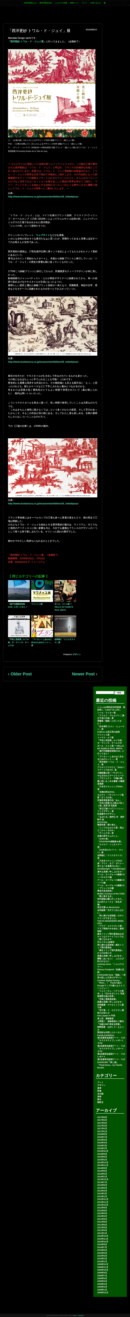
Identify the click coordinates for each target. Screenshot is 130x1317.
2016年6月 (102, 1140)
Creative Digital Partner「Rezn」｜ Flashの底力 (109, 981)
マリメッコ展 (37, 604)
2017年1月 (102, 1131)
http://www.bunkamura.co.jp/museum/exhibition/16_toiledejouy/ (43, 196)
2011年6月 (102, 1225)
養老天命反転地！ (105, 891)
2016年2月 (102, 1148)
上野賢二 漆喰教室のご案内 (110, 1021)
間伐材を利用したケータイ (109, 1032)
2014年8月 (102, 1168)
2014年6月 (102, 1171)
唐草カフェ (74, 3)
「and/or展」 (103, 839)
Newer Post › (84, 674)
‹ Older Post (20, 674)
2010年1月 (102, 1261)
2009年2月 (102, 1287)
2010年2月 (102, 1258)
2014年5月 (102, 1174)
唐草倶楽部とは (30, 3)
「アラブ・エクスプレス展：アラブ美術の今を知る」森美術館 (110, 928)
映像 (99, 1091)
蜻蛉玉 (100, 1102)
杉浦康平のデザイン (106, 814)
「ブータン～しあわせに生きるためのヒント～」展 (41, 642)
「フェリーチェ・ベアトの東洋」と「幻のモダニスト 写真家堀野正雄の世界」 (110, 993)
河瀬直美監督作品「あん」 (109, 800)
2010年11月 (102, 1239)
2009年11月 (102, 1267)
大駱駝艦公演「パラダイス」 (110, 773)
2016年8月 (102, 1134)
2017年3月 (102, 1126)
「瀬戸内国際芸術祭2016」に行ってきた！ (17, 605)
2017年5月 (102, 1123)
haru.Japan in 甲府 (106, 1015)
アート (100, 1082)
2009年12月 (102, 1264)
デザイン (77, 654)
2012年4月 (102, 1216)
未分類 (100, 1094)
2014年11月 (102, 1165)
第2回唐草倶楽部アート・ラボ (111, 1059)
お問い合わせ (95, 3)
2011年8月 (102, 1222)
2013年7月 (102, 1182)
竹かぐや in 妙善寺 (105, 942)
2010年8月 (102, 1244)
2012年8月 (102, 1210)
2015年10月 (102, 1151)
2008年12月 (102, 1292)
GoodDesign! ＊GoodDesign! (111, 869)
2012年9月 (102, 1207)
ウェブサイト (43, 235)
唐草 (99, 1088)
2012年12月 (102, 1199)
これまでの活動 (61, 3)
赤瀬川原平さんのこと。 (108, 836)
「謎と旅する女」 (105, 896)
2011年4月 (102, 1230)
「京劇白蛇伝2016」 (106, 792)
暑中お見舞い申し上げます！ (110, 872)
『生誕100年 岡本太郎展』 (109, 1024)
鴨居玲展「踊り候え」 (107, 825)
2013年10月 (102, 1179)
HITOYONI (102, 822)
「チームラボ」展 (105, 833)
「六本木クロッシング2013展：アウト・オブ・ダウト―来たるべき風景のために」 (110, 863)
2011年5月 (102, 1227)
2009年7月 (102, 1275)
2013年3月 (102, 1191)
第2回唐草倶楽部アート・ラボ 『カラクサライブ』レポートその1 (111, 1048)
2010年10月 (102, 1241)
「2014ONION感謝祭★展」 (110, 841)
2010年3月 (102, 1256)
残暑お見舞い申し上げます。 (110, 956)
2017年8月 (102, 1117)
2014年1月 (102, 1176)
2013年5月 (102, 1188)
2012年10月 (102, 1205)
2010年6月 (102, 1250)
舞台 (99, 1099)
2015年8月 (102, 1154)
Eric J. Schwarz (78, 1315)
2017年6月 (102, 1120)
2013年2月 (102, 1193)
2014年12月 (102, 1162)
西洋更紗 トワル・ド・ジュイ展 (26, 41)
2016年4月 (102, 1142)
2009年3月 (102, 1284)
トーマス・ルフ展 (105, 737)
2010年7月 (102, 1247)
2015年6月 (102, 1157)
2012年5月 (102, 1213)
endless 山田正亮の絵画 (108, 732)
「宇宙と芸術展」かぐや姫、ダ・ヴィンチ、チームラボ (18, 642)
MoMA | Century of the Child (110, 894)
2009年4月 (102, 1281)
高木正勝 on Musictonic (108, 907)
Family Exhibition (105, 1035)
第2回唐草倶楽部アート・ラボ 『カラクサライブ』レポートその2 (111, 1040)
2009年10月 (102, 1270)
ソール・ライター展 (106, 713)
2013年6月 (102, 1185)
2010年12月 (102, 1236)
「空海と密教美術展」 (107, 999)
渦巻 (99, 1096)
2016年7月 (102, 1137)
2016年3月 (102, 1145)
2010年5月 (102, 1253)
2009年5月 (102, 1278)
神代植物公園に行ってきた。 (110, 899)
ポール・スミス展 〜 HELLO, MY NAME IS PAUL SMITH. (63, 607)
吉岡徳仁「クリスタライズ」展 (64, 640)
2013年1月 (102, 1196)
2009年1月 (102, 1290)
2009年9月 (102, 1273)
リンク (84, 3)
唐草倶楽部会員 (46, 3)
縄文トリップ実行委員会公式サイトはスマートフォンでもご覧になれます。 (110, 936)
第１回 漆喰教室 (105, 1018)
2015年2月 (102, 1159)
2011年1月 (102, 1233)
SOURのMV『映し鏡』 (107, 1062)
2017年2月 (102, 1128)
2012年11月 (102, 1202)
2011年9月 (102, 1219)
